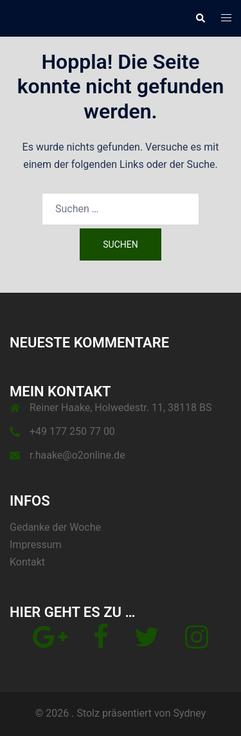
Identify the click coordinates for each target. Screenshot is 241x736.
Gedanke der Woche (55, 527)
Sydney (189, 713)
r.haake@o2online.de (77, 455)
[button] (200, 18)
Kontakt (27, 562)
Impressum (36, 544)
